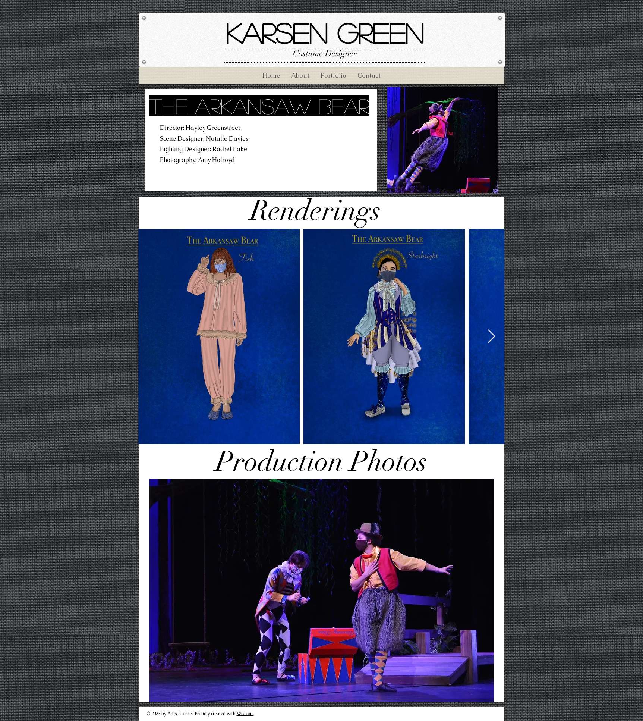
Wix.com (245, 714)
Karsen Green (324, 32)
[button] (321, 590)
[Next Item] (491, 336)
